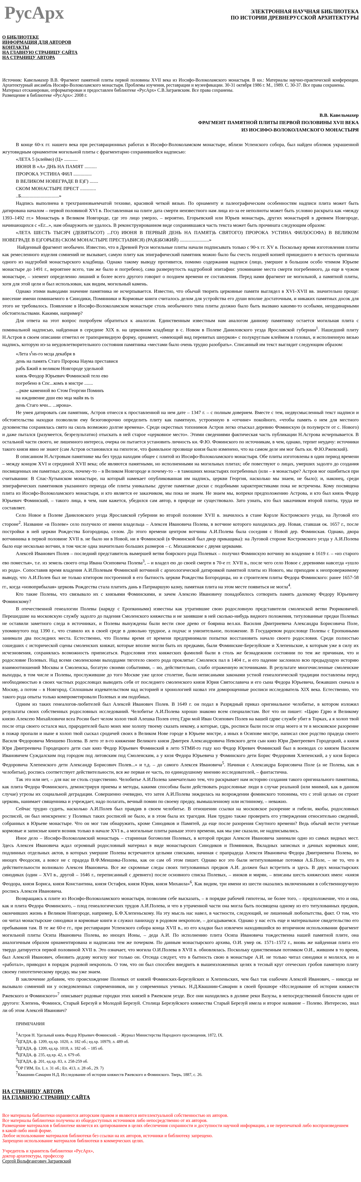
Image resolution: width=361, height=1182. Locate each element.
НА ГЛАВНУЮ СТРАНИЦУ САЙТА (40, 52)
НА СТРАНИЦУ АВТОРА (28, 57)
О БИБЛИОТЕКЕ (20, 37)
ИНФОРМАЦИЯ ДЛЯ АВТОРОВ (36, 42)
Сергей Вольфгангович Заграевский (36, 1161)
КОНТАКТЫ (15, 47)
